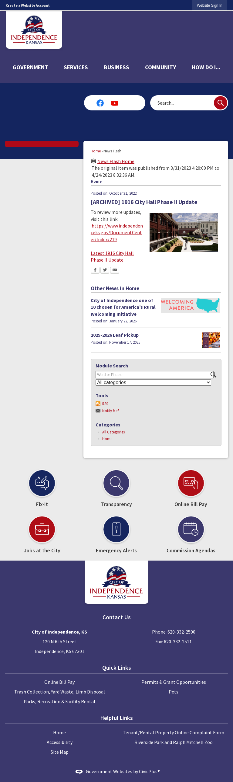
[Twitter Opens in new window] (104, 271)
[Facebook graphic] (100, 103)
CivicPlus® (149, 771)
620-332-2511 (178, 641)
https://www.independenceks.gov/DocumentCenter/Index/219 (117, 232)
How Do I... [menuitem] (206, 67)
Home (96, 150)
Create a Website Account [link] (28, 5)
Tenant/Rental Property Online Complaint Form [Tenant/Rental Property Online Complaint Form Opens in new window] (173, 732)
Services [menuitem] (76, 67)
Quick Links (116, 667)
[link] (209, 5)
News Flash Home (115, 161)
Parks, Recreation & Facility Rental (59, 701)
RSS (105, 403)
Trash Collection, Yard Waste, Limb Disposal (59, 692)
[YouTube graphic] (114, 103)
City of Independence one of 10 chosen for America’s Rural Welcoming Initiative (123, 307)
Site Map (60, 752)
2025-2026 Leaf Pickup (115, 335)
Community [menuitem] (160, 67)
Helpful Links (116, 717)
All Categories (113, 431)
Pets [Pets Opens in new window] (173, 692)
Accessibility (60, 742)
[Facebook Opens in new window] (95, 271)
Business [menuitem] (116, 67)
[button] (220, 102)
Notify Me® (110, 410)
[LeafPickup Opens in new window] (211, 340)
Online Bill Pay (59, 682)
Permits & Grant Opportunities (173, 682)
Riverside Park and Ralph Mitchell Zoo (173, 742)
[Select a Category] (153, 382)
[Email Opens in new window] (114, 271)
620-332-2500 (181, 632)
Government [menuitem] (30, 67)
